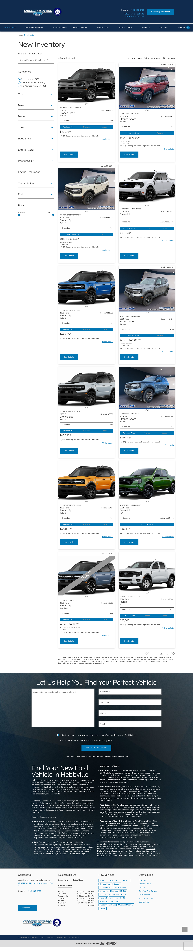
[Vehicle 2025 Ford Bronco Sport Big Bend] (147, 88)
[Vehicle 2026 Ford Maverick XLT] (147, 184)
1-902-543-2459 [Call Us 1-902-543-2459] (137, 10)
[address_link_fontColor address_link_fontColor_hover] (134, 15)
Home (20, 35)
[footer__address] (36, 884)
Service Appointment (160, 12)
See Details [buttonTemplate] (69, 155)
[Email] (130, 724)
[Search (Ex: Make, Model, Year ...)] (36, 60)
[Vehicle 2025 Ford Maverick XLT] (147, 480)
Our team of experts (40, 801)
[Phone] (130, 713)
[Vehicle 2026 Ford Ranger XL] (147, 572)
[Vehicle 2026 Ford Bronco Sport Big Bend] (86, 83)
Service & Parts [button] (65, 886)
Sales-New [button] (63, 880)
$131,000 (50, 212)
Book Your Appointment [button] (96, 748)
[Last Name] (130, 702)
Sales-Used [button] (78, 880)
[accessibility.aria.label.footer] (108, 943)
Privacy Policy (124, 756)
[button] (107, 139)
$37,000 (21, 212)
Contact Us (27, 908)
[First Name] (130, 692)
